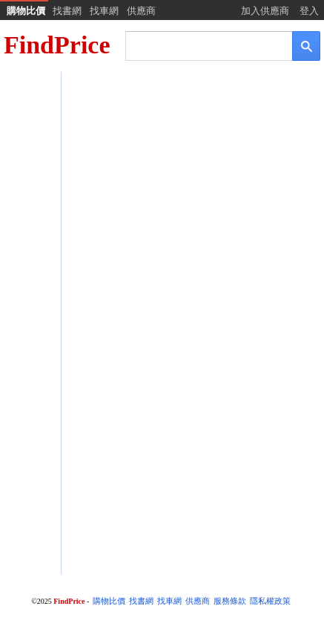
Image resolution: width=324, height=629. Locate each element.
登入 (309, 10)
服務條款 (230, 601)
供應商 (141, 10)
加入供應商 (265, 10)
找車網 (104, 10)
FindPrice (57, 45)
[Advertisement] (162, 249)
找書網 (67, 10)
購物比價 (26, 10)
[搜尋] (198, 45)
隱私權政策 (270, 601)
